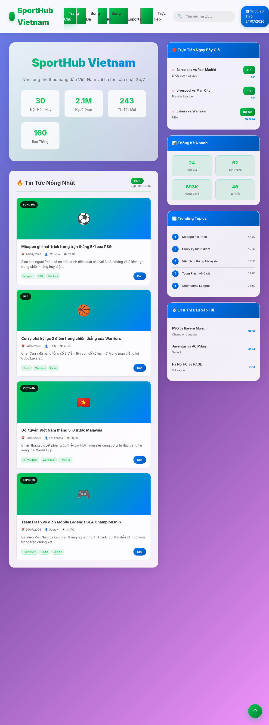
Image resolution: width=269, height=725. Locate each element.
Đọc (139, 276)
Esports (134, 19)
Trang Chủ (71, 16)
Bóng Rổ (114, 16)
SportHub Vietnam (31, 16)
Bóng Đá (93, 16)
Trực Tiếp (159, 16)
